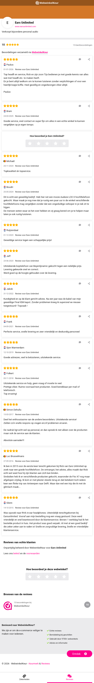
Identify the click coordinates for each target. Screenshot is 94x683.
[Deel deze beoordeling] (89, 59)
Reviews (45, 663)
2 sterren (42, 144)
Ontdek (79, 654)
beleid (16, 553)
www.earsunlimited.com (25, 26)
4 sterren (59, 144)
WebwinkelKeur (40, 52)
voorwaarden (33, 553)
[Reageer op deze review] (80, 59)
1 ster (33, 144)
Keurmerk (34, 663)
